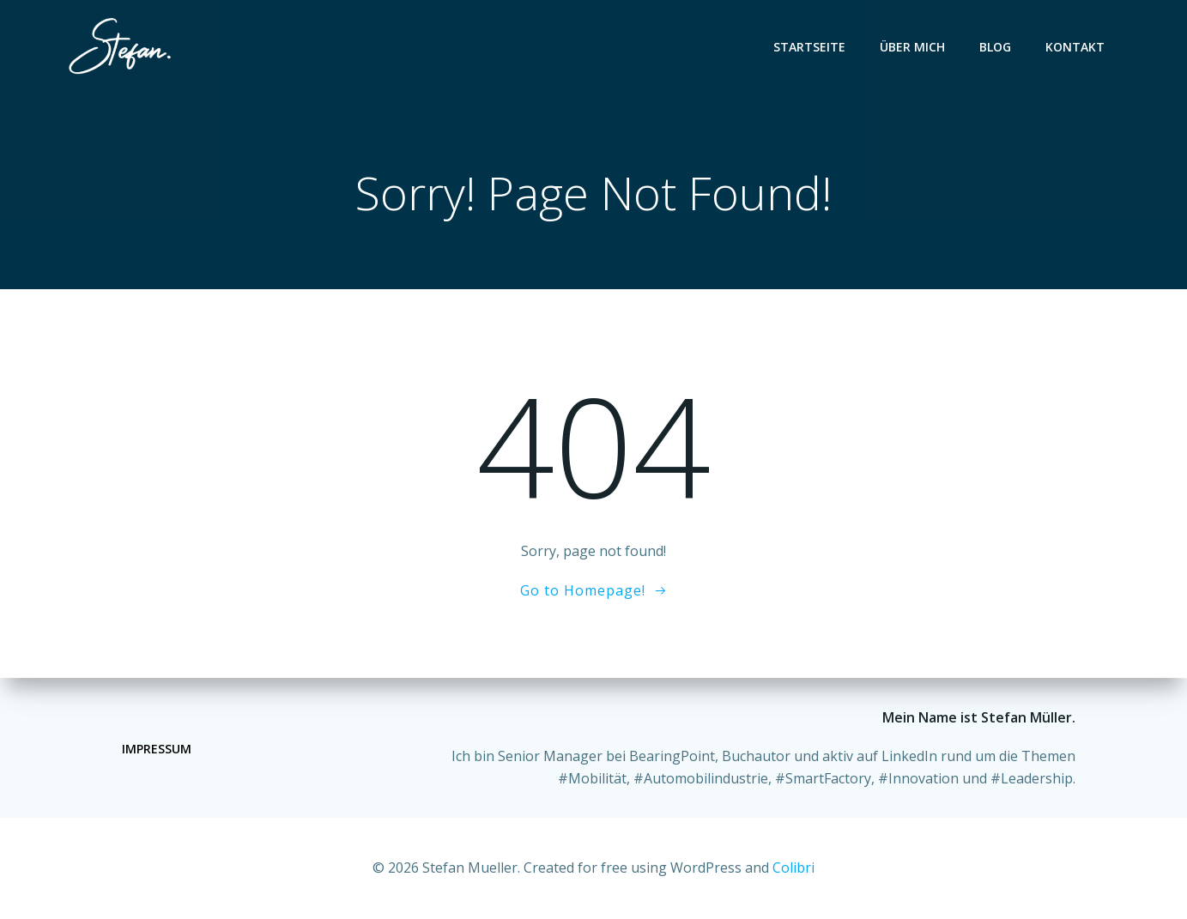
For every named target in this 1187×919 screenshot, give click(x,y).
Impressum (156, 749)
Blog (996, 47)
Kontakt (1075, 47)
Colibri (793, 867)
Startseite (810, 47)
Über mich (913, 47)
